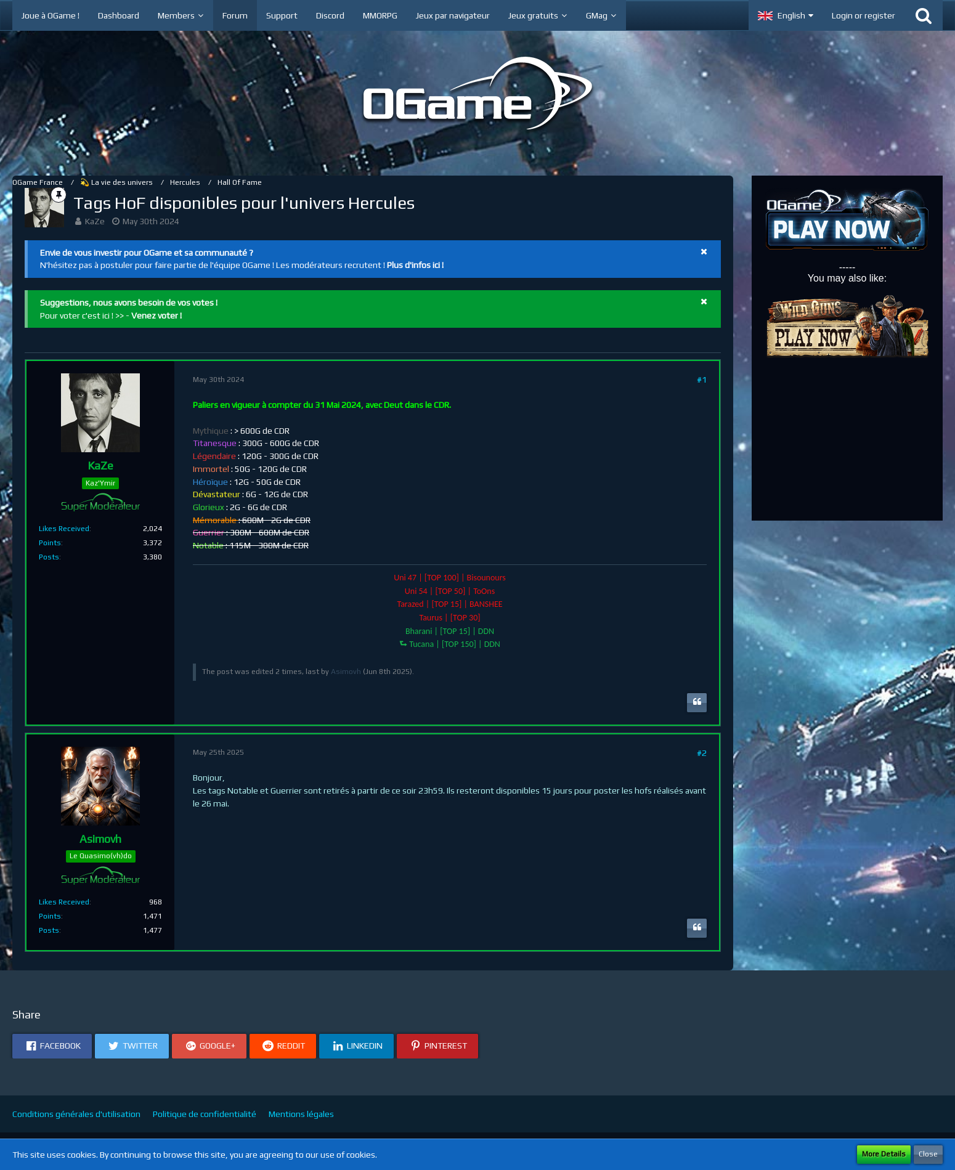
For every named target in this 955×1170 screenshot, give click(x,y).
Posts (49, 557)
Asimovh (346, 671)
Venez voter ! (156, 315)
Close (928, 1154)
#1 (702, 379)
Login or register (863, 15)
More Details (884, 1154)
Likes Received (64, 528)
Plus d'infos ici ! (415, 265)
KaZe (95, 221)
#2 (702, 753)
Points (50, 542)
